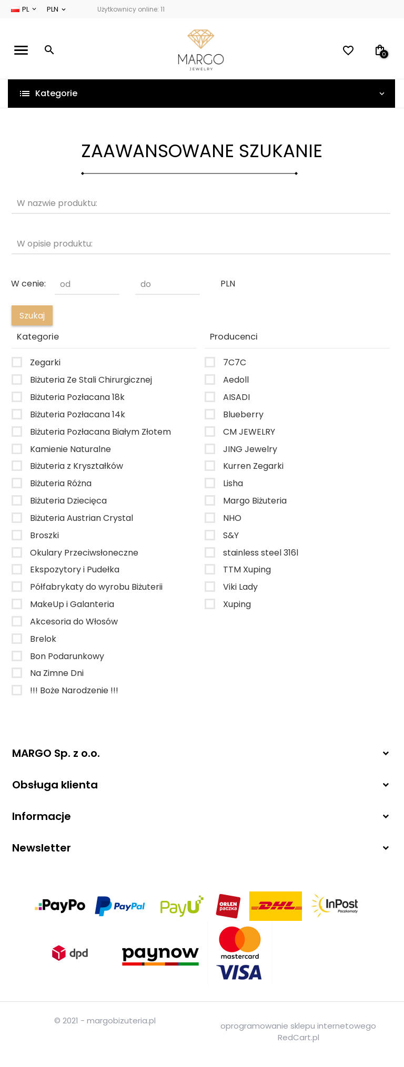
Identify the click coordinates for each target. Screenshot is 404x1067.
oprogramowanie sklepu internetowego (298, 1025)
